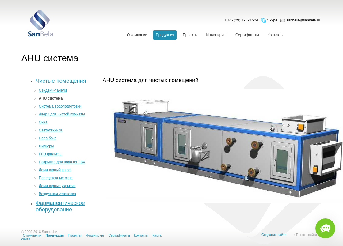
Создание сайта (273, 235)
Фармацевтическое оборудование (60, 206)
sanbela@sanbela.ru (303, 20)
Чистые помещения (61, 81)
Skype (272, 20)
